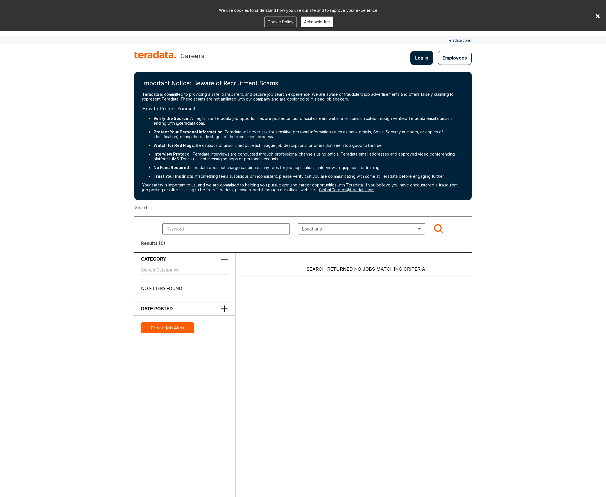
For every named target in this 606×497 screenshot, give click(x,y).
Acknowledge (317, 21)
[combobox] (362, 229)
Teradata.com (458, 40)
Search (141, 207)
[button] (185, 259)
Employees (454, 58)
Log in (421, 58)
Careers (192, 56)
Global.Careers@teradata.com (346, 189)
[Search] (438, 229)
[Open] (419, 229)
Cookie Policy (280, 21)
